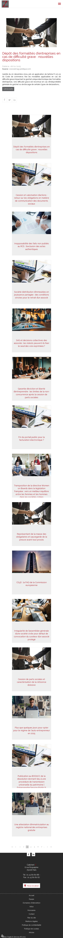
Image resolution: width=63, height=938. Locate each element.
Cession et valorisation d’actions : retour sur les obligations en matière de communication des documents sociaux (31, 199)
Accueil (31, 895)
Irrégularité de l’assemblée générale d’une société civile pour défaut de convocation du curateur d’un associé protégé (31, 635)
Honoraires (31, 910)
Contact (31, 914)
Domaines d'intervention (31, 903)
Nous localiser (33, 886)
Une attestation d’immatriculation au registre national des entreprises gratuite (31, 827)
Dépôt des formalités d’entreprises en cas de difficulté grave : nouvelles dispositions (31, 149)
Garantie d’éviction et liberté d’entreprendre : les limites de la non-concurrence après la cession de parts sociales (31, 393)
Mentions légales (31, 921)
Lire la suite (8, 89)
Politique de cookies (31, 929)
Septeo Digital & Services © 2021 (14, 937)
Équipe (31, 899)
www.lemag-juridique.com (20, 69)
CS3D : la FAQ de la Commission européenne (31, 583)
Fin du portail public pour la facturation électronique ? (31, 438)
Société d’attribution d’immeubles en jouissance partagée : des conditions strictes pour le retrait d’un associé (31, 295)
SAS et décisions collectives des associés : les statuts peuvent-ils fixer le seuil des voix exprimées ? (31, 343)
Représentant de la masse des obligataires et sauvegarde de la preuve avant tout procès (31, 537)
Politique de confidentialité (31, 925)
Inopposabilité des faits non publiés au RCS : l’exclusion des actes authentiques (31, 246)
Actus (32, 906)
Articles (31, 932)
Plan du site (31, 918)
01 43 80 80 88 (33, 875)
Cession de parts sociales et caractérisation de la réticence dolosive (31, 682)
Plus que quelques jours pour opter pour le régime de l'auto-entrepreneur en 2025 (31, 730)
